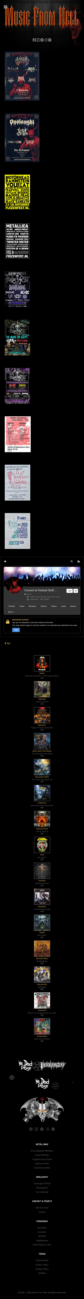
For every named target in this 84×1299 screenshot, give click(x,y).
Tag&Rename (42, 1240)
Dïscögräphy (42, 1188)
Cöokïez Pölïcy (42, 1269)
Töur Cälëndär (42, 1192)
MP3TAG (42, 1236)
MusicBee (42, 1228)
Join (69, 591)
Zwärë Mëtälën (42, 1155)
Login (16, 630)
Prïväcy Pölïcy (42, 1265)
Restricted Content (20, 620)
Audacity (42, 1232)
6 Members (32, 599)
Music (27, 594)
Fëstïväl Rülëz (42, 1260)
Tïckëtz (42, 1212)
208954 (45, 599)
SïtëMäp (42, 1273)
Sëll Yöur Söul (42, 1208)
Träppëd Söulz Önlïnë (42, 1159)
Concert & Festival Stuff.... (40, 590)
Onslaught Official (42, 1183)
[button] (72, 561)
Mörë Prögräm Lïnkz (42, 1245)
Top (7, 643)
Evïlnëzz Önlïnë (42, 1163)
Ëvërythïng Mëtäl (42, 1168)
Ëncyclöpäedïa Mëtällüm (42, 1151)
